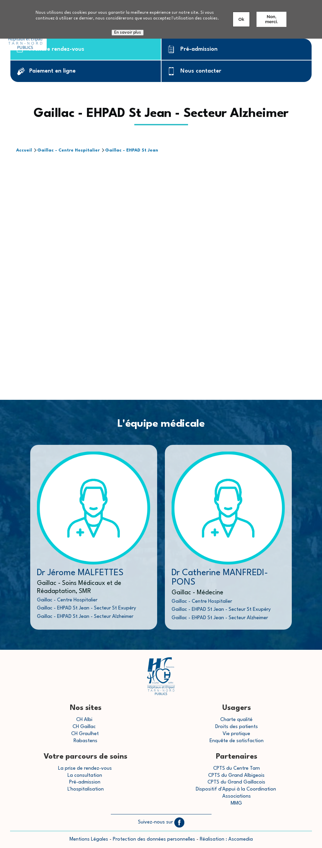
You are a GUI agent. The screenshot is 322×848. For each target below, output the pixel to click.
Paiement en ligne (52, 71)
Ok (241, 19)
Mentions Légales (89, 839)
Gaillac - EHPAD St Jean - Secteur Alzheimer (85, 616)
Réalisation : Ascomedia (226, 839)
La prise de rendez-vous (85, 768)
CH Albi (84, 719)
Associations (236, 796)
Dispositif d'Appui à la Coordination (236, 789)
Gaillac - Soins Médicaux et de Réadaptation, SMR (79, 587)
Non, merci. (271, 19)
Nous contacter (200, 71)
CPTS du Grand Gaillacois (236, 782)
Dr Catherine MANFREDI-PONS (220, 577)
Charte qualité (236, 719)
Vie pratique (236, 733)
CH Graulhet (85, 733)
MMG (236, 803)
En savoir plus (127, 33)
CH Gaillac (84, 726)
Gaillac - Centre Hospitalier (68, 150)
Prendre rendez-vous (56, 49)
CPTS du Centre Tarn (236, 768)
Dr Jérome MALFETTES (80, 572)
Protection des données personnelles (154, 839)
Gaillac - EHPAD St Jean (131, 150)
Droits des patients (236, 726)
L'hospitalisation (85, 789)
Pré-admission (199, 49)
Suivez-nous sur (161, 822)
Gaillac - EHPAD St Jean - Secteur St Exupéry (86, 608)
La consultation (84, 775)
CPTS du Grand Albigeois (236, 775)
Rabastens (85, 741)
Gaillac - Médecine (197, 593)
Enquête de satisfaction (237, 741)
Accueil (24, 150)
